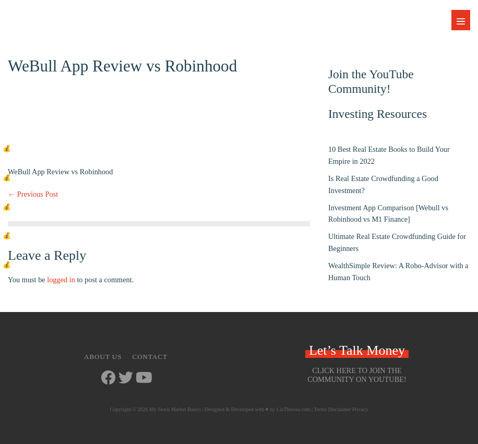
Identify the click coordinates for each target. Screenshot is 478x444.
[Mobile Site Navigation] (460, 20)
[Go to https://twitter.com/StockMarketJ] (125, 378)
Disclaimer (339, 409)
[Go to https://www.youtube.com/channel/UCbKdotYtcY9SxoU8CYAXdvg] (143, 378)
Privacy (360, 409)
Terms (320, 409)
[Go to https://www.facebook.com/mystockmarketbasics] (108, 378)
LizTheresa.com (293, 409)
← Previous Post (33, 194)
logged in (61, 279)
